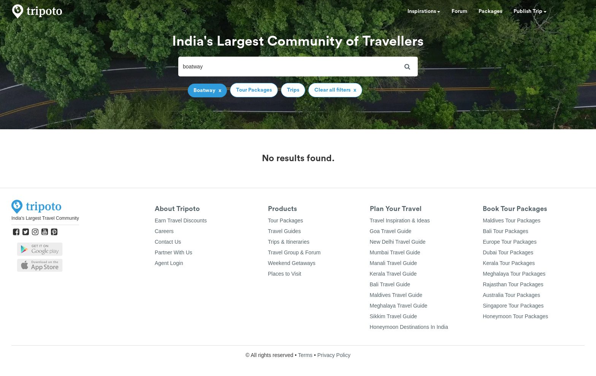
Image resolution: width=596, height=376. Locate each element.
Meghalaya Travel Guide (399, 306)
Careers (164, 231)
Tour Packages (285, 220)
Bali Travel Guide (390, 284)
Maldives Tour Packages (511, 220)
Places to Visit (284, 274)
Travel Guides (284, 231)
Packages (490, 11)
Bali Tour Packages (505, 231)
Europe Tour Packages (509, 242)
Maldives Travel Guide (396, 295)
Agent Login (169, 263)
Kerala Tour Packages (509, 263)
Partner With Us (173, 252)
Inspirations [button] (423, 11)
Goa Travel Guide (391, 231)
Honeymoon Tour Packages (515, 316)
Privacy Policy (333, 355)
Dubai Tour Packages (508, 252)
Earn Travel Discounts (181, 220)
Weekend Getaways (291, 263)
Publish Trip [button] (530, 11)
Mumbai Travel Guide (395, 252)
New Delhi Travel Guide (398, 242)
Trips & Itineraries (288, 242)
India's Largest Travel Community (45, 218)
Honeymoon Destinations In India (409, 327)
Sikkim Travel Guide (393, 316)
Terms (305, 355)
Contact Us (168, 242)
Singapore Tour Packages (513, 306)
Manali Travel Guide (393, 263)
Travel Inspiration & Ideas (400, 220)
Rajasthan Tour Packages (513, 284)
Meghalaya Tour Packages (514, 274)
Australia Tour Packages (511, 295)
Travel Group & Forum (294, 252)
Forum (459, 11)
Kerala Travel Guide (393, 274)
